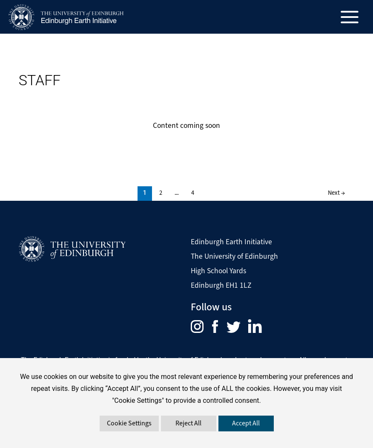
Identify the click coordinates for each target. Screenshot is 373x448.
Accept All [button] (246, 423)
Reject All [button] (188, 423)
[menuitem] (201, 325)
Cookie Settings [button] (129, 423)
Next (336, 192)
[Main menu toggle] (350, 17)
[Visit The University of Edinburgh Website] (72, 249)
